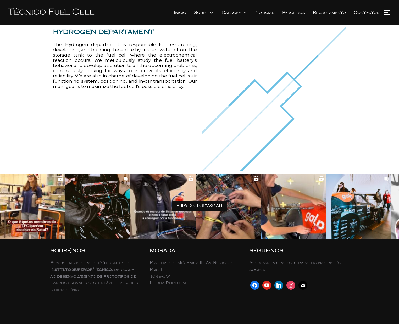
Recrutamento (329, 12)
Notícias (264, 12)
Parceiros (293, 12)
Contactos (366, 12)
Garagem (234, 12)
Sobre (204, 12)
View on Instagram (200, 206)
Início (180, 12)
